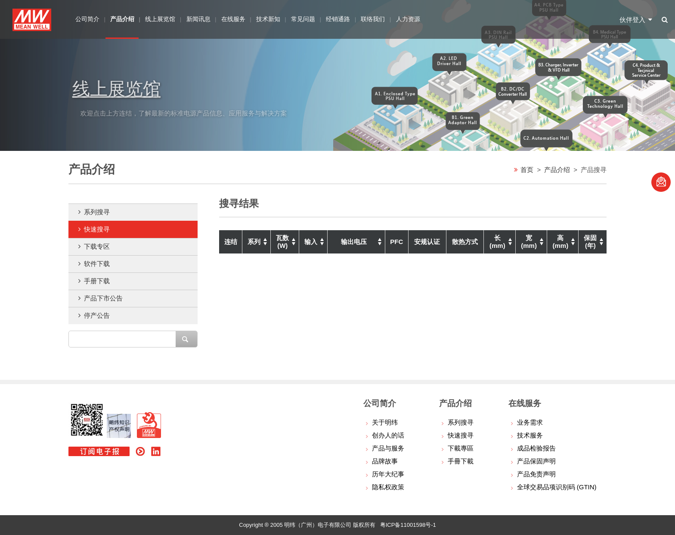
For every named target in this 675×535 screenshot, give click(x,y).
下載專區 (461, 448)
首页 (526, 169)
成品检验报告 (536, 448)
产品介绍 (557, 169)
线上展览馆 (124, 88)
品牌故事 (385, 461)
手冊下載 (461, 461)
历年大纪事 (388, 474)
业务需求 (530, 422)
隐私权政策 (388, 487)
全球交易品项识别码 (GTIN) (557, 487)
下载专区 (97, 246)
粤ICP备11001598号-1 (408, 525)
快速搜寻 (97, 229)
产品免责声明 (536, 474)
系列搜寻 (97, 212)
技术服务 (530, 435)
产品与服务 (388, 448)
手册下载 (97, 281)
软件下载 (97, 263)
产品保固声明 (536, 461)
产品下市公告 (103, 298)
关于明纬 (385, 422)
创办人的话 (388, 435)
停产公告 (97, 315)
